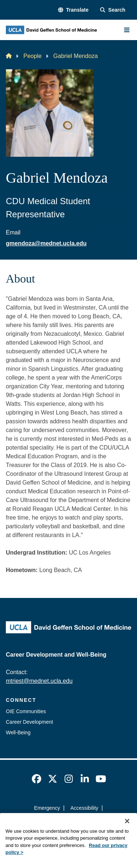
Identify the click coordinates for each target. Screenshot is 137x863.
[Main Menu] (126, 30)
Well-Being (18, 732)
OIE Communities (26, 711)
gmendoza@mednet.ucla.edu (46, 243)
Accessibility (84, 808)
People (32, 56)
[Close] (127, 831)
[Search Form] (112, 10)
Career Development (29, 722)
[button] (73, 10)
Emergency (47, 808)
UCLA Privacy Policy (66, 821)
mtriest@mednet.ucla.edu (39, 681)
